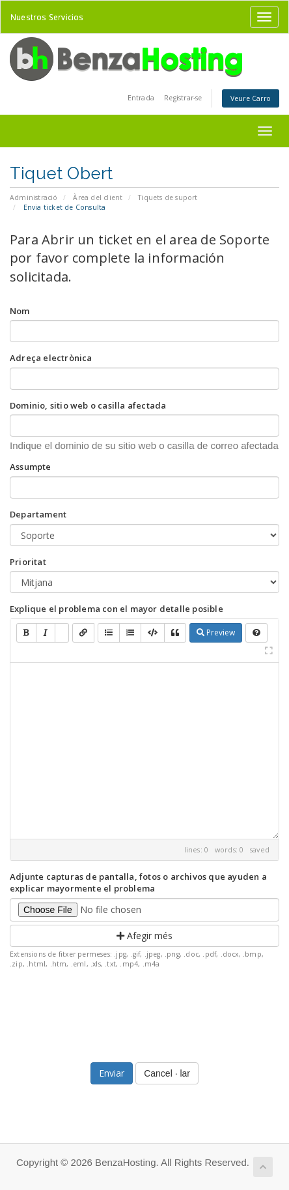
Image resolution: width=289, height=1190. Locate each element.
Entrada (141, 97)
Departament (38, 514)
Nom (20, 311)
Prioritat (28, 562)
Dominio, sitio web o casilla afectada (88, 405)
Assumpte (30, 466)
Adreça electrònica (51, 358)
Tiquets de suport (167, 197)
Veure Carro (250, 98)
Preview (216, 632)
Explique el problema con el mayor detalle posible (116, 609)
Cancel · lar (167, 1073)
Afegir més (144, 935)
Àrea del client (97, 197)
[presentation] (144, 1012)
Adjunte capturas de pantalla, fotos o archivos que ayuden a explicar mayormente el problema (138, 883)
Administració (34, 197)
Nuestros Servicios (47, 17)
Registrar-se (183, 97)
